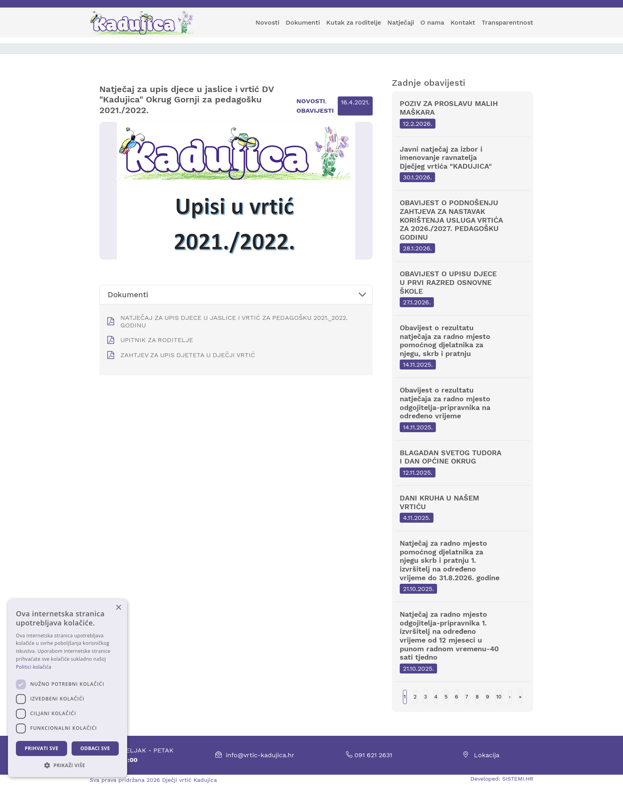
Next (510, 697)
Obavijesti (315, 110)
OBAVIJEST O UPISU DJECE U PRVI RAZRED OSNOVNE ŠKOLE (462, 288)
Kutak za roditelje (353, 22)
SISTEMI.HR (517, 778)
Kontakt (463, 22)
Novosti (267, 22)
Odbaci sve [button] (95, 748)
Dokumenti (303, 22)
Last (520, 697)
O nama (432, 22)
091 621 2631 (369, 755)
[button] (67, 765)
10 (498, 697)
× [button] (118, 608)
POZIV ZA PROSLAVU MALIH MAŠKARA (462, 113)
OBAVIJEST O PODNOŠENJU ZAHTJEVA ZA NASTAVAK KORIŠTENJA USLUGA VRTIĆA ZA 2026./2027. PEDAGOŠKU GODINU (462, 225)
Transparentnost (507, 22)
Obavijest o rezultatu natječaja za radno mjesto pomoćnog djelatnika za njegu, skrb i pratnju (462, 346)
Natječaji (400, 22)
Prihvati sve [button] (41, 748)
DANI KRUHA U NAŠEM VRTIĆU (462, 508)
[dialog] (67, 688)
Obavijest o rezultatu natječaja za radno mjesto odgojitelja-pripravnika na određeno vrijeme (462, 409)
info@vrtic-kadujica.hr (260, 755)
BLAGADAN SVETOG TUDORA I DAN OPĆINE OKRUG (462, 463)
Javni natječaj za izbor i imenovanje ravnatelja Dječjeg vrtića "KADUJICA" (462, 163)
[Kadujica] (145, 23)
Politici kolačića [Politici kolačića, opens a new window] (33, 667)
